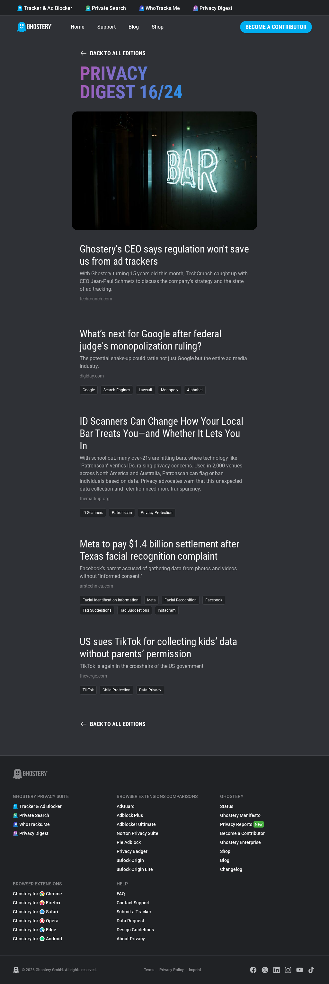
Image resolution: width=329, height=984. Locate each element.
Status (226, 806)
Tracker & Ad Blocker (44, 8)
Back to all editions (113, 53)
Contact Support (133, 902)
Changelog (231, 869)
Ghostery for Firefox (36, 902)
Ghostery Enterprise (240, 842)
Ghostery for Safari (35, 911)
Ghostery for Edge (34, 929)
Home (77, 27)
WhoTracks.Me (159, 8)
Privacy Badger (132, 851)
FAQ (121, 893)
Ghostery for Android (37, 938)
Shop (158, 27)
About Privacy (131, 938)
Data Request (130, 920)
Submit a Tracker (134, 911)
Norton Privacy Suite (137, 833)
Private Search (105, 8)
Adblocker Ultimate (136, 824)
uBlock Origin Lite (135, 869)
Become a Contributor (276, 26)
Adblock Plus (130, 815)
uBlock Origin (130, 860)
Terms (149, 970)
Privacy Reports (242, 824)
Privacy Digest (212, 8)
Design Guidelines (135, 929)
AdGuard (126, 806)
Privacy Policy (171, 970)
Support (106, 27)
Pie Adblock (129, 842)
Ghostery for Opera (35, 920)
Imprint (195, 970)
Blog (134, 27)
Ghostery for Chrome (37, 893)
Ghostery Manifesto (240, 815)
